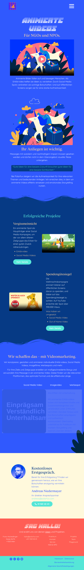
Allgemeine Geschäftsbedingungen (61, 566)
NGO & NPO (52, 545)
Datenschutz (69, 559)
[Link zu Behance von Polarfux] (14, 559)
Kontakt (52, 539)
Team (73, 539)
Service (52, 542)
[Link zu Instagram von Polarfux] (11, 559)
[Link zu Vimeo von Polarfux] (18, 559)
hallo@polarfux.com (31, 537)
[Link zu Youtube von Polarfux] (21, 559)
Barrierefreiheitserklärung (64, 562)
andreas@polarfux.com (43, 498)
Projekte (73, 536)
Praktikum (52, 536)
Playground (73, 542)
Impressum (59, 559)
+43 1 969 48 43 (31, 539)
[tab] (9, 385)
